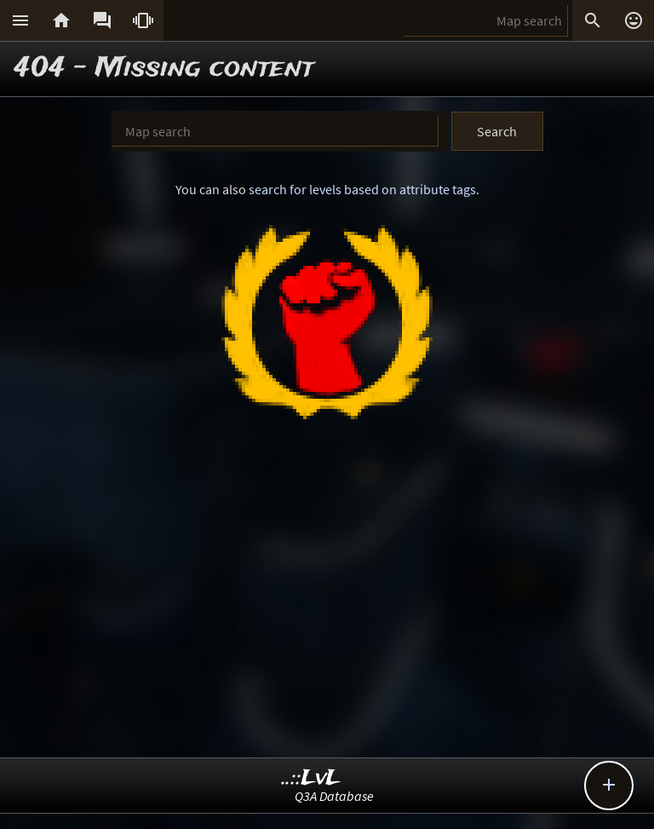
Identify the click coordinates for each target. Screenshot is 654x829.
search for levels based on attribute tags (362, 189)
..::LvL (311, 778)
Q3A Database (334, 795)
